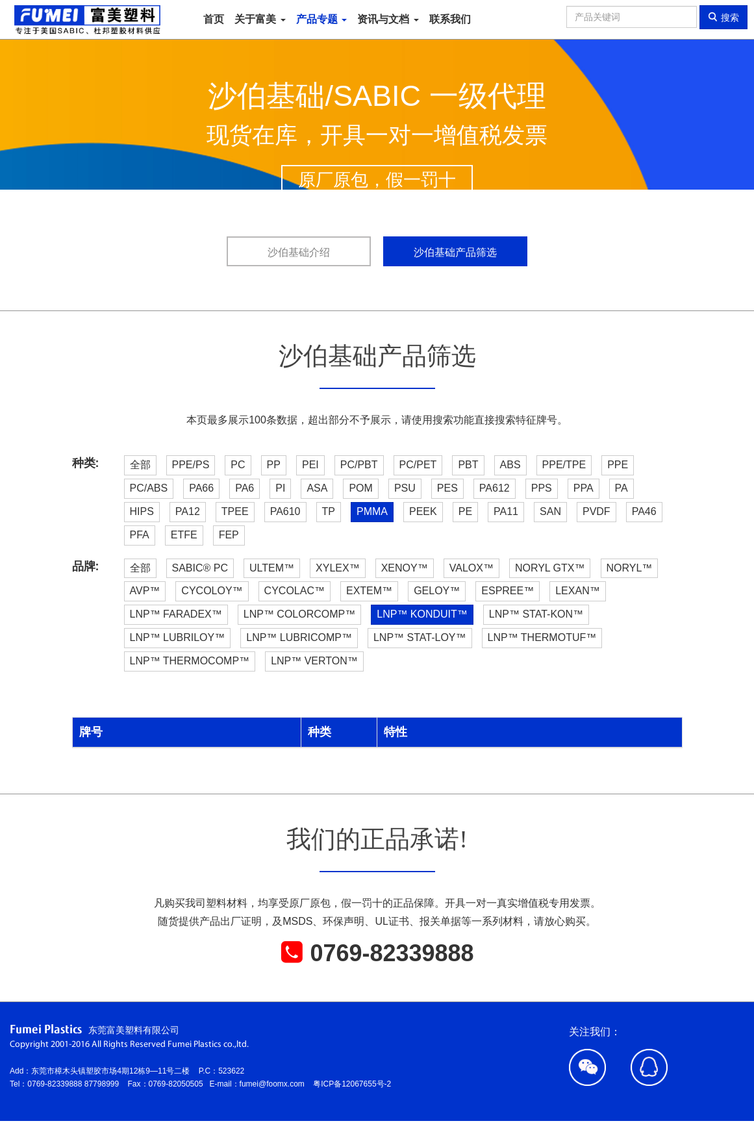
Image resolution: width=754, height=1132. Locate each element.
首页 (213, 19)
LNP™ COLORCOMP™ (299, 614)
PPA (583, 488)
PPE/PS (191, 464)
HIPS (142, 511)
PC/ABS (149, 488)
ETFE (184, 534)
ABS (510, 464)
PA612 (494, 488)
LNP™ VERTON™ (314, 660)
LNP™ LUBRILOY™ (177, 637)
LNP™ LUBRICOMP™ (299, 637)
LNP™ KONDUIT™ (422, 614)
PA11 (506, 511)
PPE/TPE (564, 464)
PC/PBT (359, 464)
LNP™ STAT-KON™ (536, 614)
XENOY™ (404, 567)
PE (465, 511)
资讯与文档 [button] (387, 19)
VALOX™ (471, 567)
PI (280, 488)
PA (621, 488)
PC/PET (418, 464)
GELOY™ (437, 590)
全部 (140, 464)
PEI (310, 464)
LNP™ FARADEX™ (176, 614)
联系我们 (450, 19)
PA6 (244, 488)
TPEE (235, 511)
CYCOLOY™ (211, 590)
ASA (317, 488)
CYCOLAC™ (294, 590)
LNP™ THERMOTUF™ (542, 637)
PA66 (201, 488)
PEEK (423, 511)
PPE (617, 464)
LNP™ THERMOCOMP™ (190, 660)
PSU (405, 488)
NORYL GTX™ (550, 567)
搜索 (723, 17)
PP (274, 464)
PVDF (596, 511)
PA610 (285, 511)
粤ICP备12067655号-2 (352, 1083)
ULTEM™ (271, 567)
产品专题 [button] (321, 19)
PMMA (372, 511)
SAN (550, 511)
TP (328, 511)
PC (238, 464)
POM (360, 488)
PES (447, 488)
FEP (229, 534)
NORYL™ (630, 567)
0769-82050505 (179, 1083)
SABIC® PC (200, 567)
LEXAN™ (577, 590)
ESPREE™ (507, 590)
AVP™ (145, 590)
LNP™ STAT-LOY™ (419, 637)
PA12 (187, 511)
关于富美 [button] (259, 19)
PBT (468, 464)
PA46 (644, 511)
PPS (541, 488)
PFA (139, 534)
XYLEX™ (338, 567)
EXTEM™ (369, 590)
